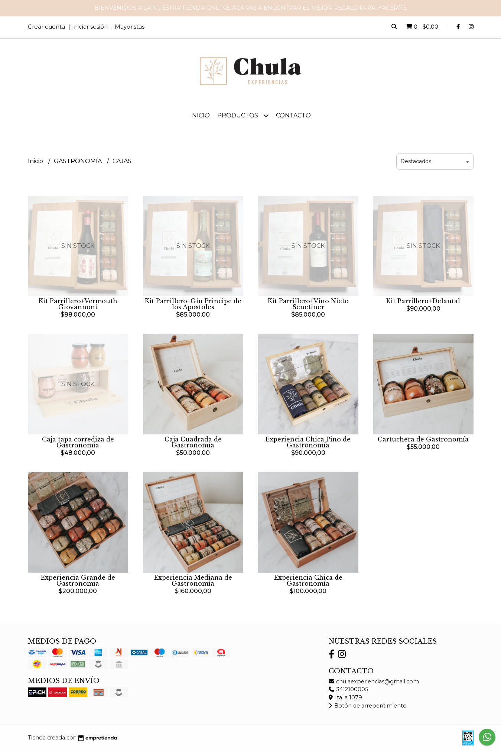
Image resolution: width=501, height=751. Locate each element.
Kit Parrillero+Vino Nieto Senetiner (308, 304)
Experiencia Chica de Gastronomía (308, 580)
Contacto (293, 115)
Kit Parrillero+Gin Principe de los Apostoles (193, 304)
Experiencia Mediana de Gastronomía (193, 580)
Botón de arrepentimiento (368, 705)
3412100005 (348, 689)
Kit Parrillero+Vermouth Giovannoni (78, 304)
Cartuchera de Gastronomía (423, 439)
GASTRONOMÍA (78, 161)
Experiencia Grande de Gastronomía (78, 580)
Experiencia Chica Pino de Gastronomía (308, 442)
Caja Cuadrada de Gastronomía (193, 442)
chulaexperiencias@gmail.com (374, 681)
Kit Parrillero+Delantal (423, 301)
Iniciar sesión (90, 26)
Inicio (200, 115)
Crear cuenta (46, 26)
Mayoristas (129, 26)
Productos (243, 115)
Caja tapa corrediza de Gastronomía (78, 442)
